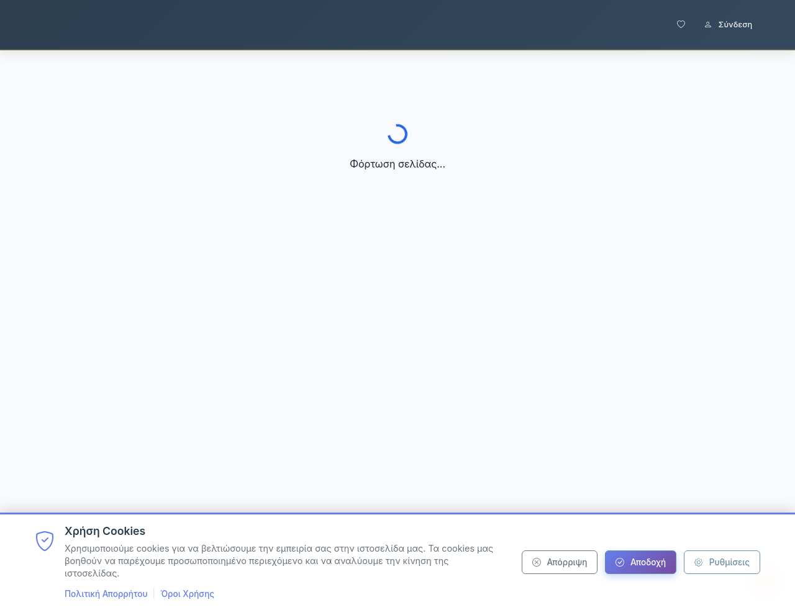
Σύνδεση (728, 24)
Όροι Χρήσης (187, 594)
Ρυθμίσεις (722, 562)
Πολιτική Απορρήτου (106, 594)
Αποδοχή (641, 562)
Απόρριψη (559, 562)
